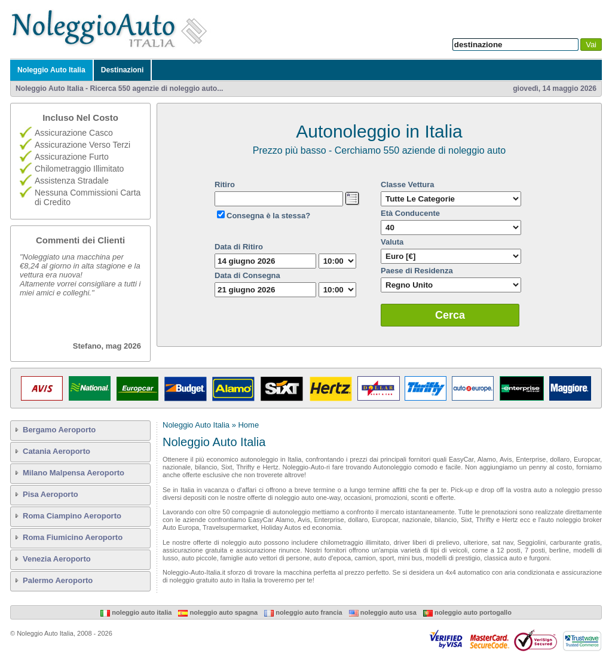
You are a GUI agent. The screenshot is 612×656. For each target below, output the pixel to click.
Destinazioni (122, 70)
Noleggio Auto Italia (51, 70)
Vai (591, 44)
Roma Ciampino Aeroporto (72, 515)
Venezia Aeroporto (57, 558)
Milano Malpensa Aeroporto (73, 472)
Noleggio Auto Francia (303, 612)
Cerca (450, 315)
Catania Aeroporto (56, 451)
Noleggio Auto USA (383, 612)
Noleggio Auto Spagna (218, 612)
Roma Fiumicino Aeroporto (73, 537)
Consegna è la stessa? (268, 215)
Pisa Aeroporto (50, 494)
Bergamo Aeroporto (59, 429)
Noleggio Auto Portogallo (467, 612)
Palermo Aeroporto (58, 580)
